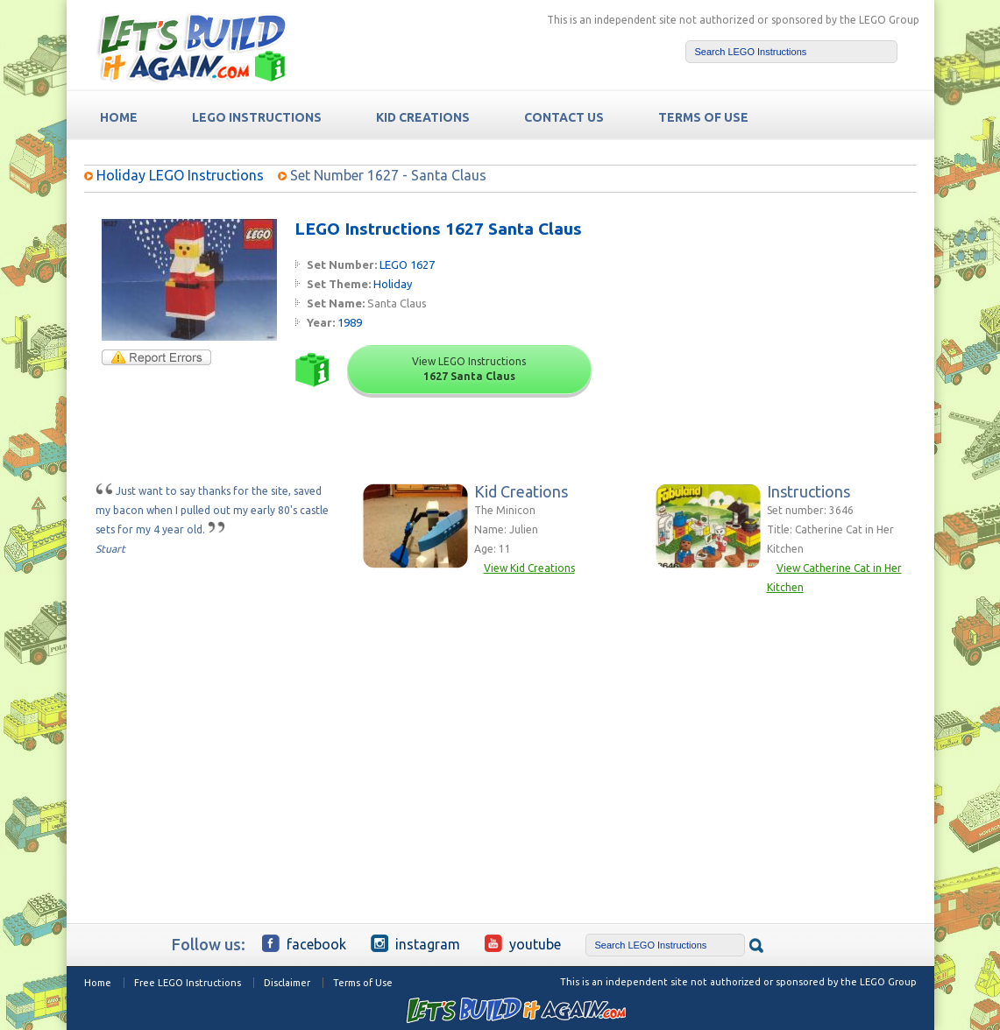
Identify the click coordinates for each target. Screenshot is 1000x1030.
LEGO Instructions (257, 117)
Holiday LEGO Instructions (180, 175)
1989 (349, 322)
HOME (119, 117)
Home (97, 982)
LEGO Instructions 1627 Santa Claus (438, 228)
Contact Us (564, 117)
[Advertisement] (782, 328)
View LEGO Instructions (469, 369)
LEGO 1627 (407, 264)
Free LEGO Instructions (187, 982)
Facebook (304, 943)
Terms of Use (363, 982)
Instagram (415, 943)
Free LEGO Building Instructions (191, 47)
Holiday (392, 284)
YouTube (523, 943)
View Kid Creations (529, 568)
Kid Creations (423, 117)
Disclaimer (287, 982)
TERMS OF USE (703, 117)
